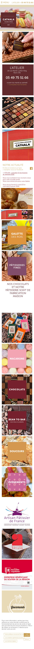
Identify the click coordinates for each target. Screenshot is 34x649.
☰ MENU (5, 2)
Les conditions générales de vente (14, 637)
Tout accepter (27, 635)
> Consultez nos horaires (17, 85)
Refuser (27, 639)
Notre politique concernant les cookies (15, 634)
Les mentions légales (10, 641)
